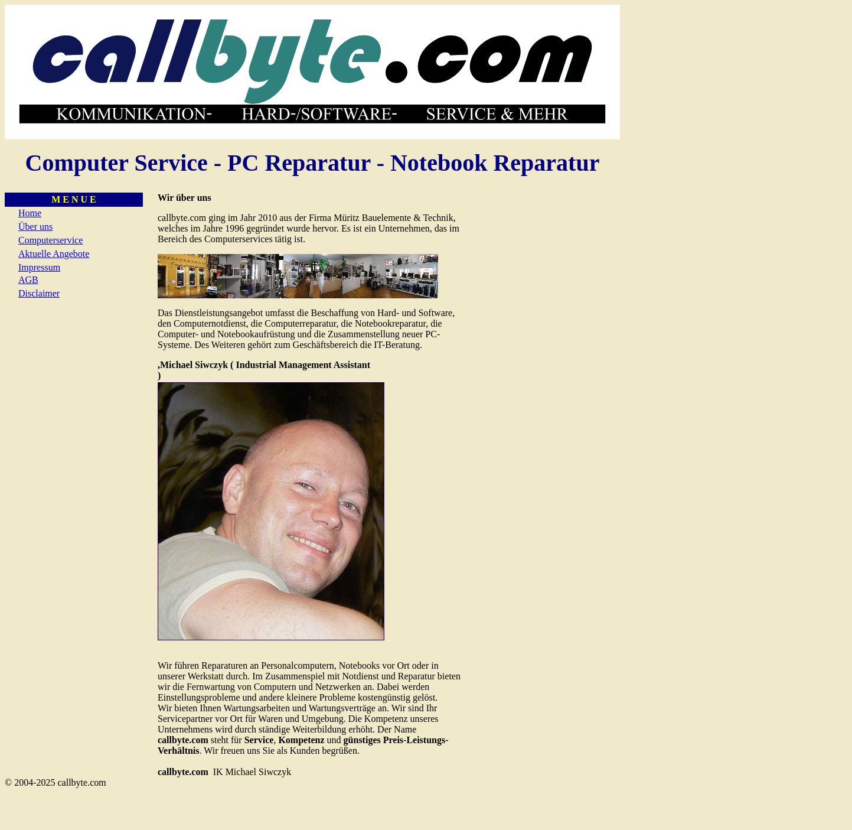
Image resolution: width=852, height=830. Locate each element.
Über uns (35, 227)
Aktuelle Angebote (53, 254)
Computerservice (50, 240)
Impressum (39, 267)
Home (29, 213)
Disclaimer (39, 293)
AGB (28, 280)
